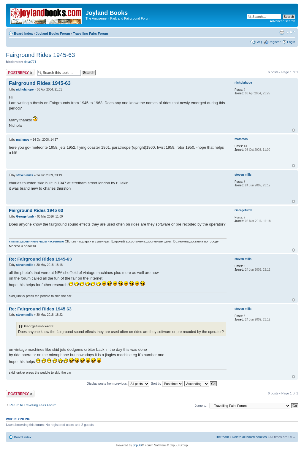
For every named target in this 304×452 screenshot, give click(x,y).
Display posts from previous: (118, 383)
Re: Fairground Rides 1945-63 (40, 258)
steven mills (24, 175)
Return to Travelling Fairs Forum (33, 405)
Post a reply (20, 72)
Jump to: (201, 405)
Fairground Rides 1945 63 (36, 210)
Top (293, 130)
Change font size (290, 32)
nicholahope (25, 89)
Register (274, 42)
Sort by (167, 383)
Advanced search (282, 21)
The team (222, 437)
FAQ (258, 42)
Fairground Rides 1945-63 (40, 55)
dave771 (30, 62)
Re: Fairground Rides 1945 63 (40, 308)
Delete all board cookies (249, 437)
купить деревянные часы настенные (36, 241)
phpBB (137, 445)
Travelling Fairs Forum (90, 33)
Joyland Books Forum (53, 33)
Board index (23, 33)
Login (291, 42)
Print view (281, 32)
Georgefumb (25, 216)
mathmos (22, 139)
